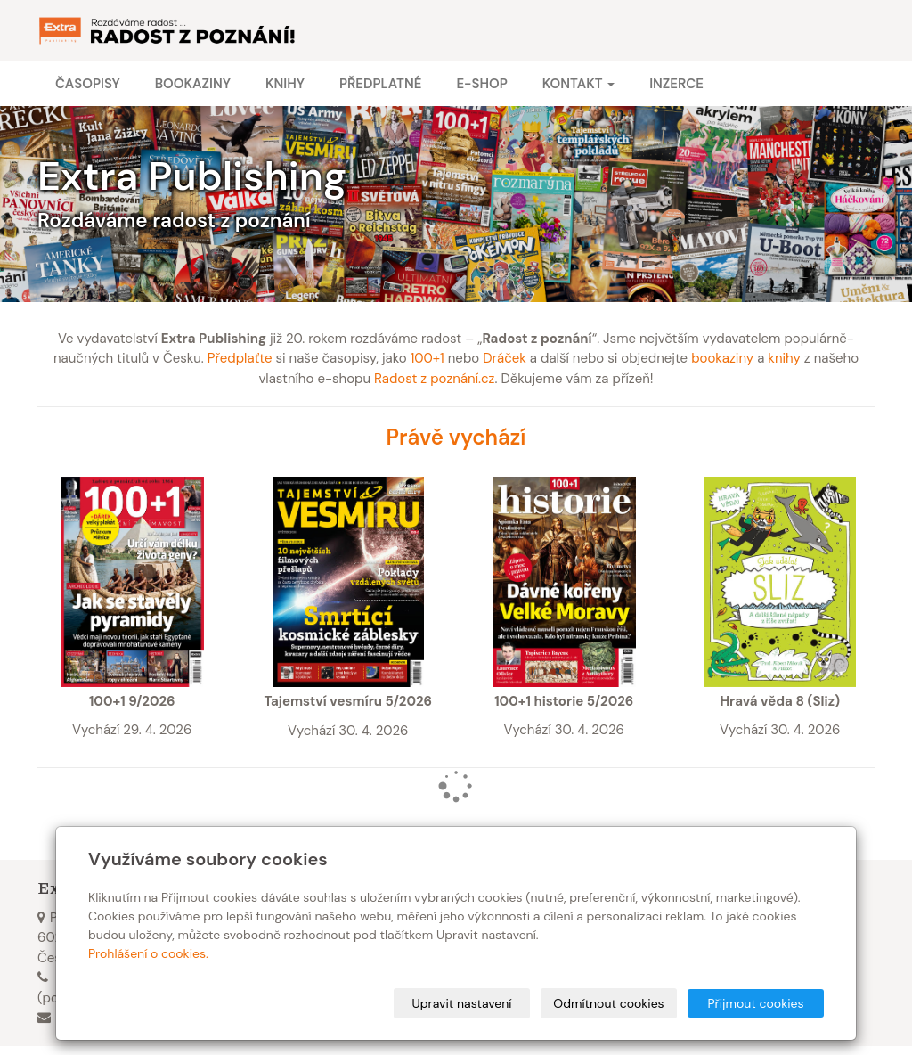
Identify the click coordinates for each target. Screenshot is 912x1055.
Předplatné (380, 84)
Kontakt (578, 84)
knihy (784, 358)
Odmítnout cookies (608, 1003)
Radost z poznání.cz (434, 379)
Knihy (285, 84)
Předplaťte (240, 358)
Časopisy (87, 84)
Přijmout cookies (755, 1003)
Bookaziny (193, 84)
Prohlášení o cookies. (148, 953)
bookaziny (722, 358)
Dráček (504, 358)
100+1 (427, 358)
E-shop (481, 84)
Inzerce (676, 84)
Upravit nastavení (462, 1003)
